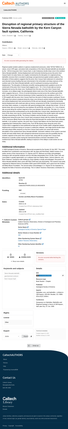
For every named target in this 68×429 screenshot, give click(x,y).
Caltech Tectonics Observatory (27, 240)
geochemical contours (11, 276)
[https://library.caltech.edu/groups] (30, 219)
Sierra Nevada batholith (12, 273)
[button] (18, 322)
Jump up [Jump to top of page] (33, 345)
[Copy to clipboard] (62, 275)
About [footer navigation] (5, 359)
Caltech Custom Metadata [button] (9, 221)
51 (19, 246)
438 (19, 235)
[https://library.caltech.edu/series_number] (41, 233)
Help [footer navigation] (4, 366)
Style (3, 55)
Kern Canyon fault (10, 279)
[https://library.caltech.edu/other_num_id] (43, 244)
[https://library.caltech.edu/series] (28, 227)
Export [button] (26, 336)
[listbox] (13, 55)
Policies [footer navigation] (5, 363)
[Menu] (65, 3)
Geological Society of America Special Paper (32, 229)
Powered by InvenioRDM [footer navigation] (10, 370)
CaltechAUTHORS (10, 10)
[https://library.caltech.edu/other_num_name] (41, 238)
